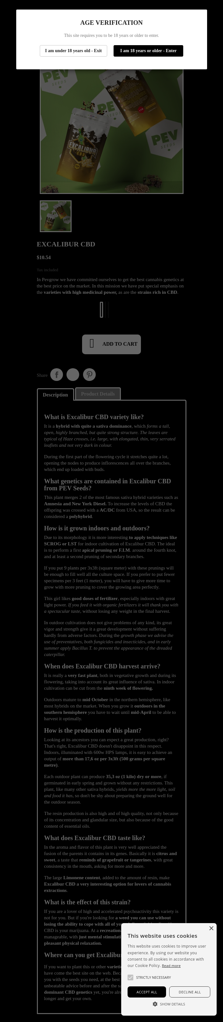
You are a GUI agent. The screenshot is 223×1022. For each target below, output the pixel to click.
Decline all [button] (190, 992)
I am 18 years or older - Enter (148, 50)
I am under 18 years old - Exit (73, 50)
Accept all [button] (146, 992)
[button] (130, 977)
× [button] (211, 928)
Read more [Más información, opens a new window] (171, 965)
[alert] (169, 969)
